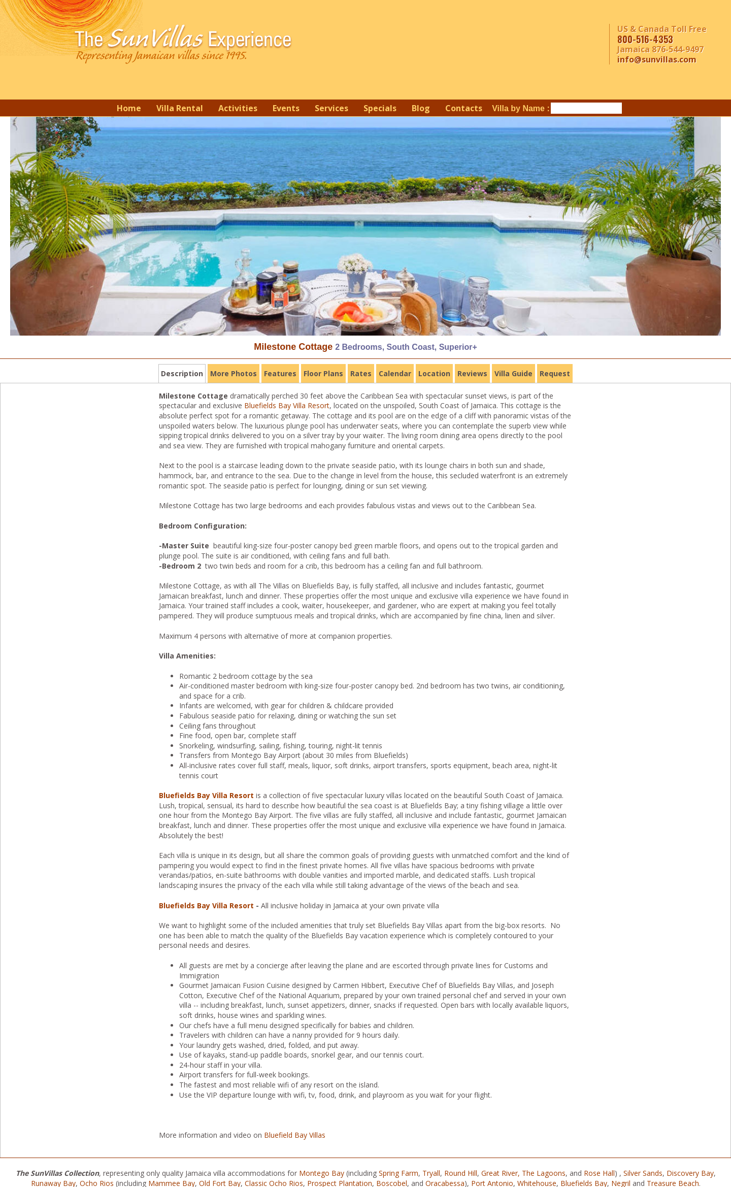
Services (331, 108)
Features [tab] (280, 373)
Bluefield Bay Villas (294, 1135)
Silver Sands (642, 1173)
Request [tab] (555, 373)
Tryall (431, 1173)
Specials (379, 108)
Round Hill (460, 1173)
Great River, (500, 1173)
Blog (421, 108)
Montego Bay (321, 1173)
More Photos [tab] (233, 373)
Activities (237, 108)
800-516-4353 (645, 39)
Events (286, 108)
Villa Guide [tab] (513, 373)
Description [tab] (182, 373)
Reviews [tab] (472, 373)
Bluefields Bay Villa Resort (286, 405)
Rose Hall (599, 1173)
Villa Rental (179, 108)
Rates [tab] (361, 373)
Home (129, 108)
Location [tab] (434, 373)
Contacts (463, 108)
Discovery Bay (690, 1173)
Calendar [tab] (395, 373)
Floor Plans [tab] (323, 373)
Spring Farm (398, 1173)
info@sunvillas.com (656, 59)
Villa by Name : (521, 108)
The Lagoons (544, 1173)
